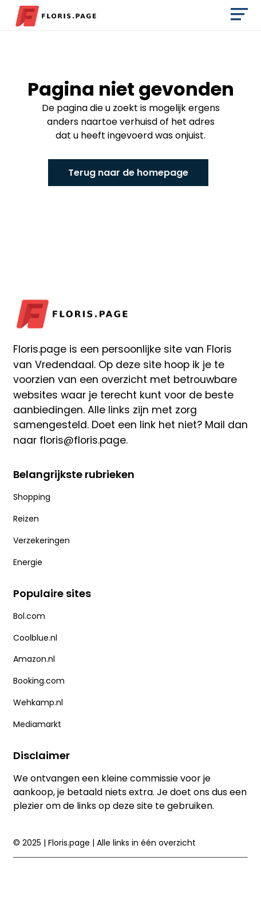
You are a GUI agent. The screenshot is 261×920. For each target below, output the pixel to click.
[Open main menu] (239, 16)
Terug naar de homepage (128, 172)
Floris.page (69, 842)
